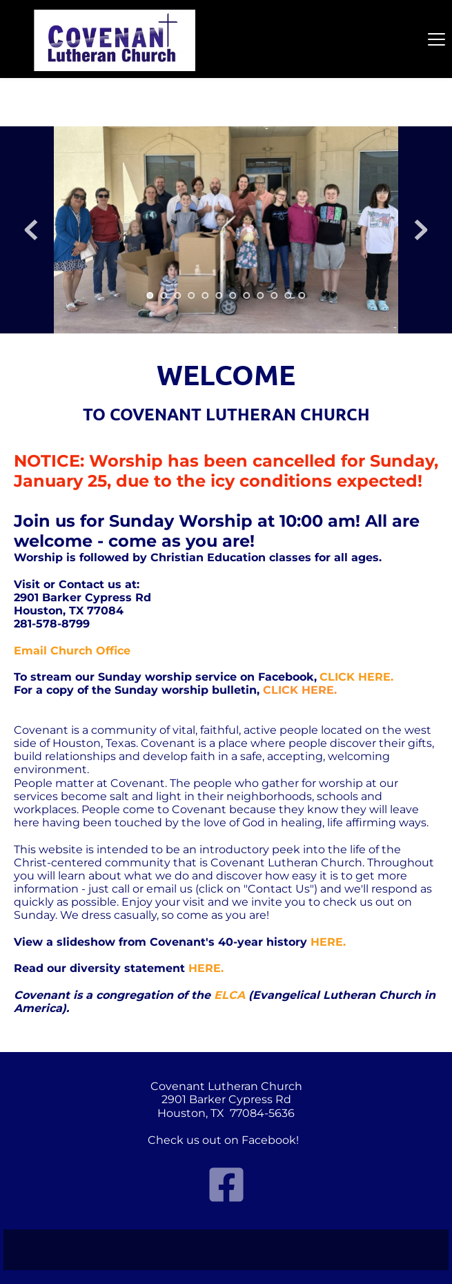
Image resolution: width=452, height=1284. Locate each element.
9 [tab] (260, 295)
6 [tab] (219, 295)
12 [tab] (302, 295)
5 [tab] (205, 295)
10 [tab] (274, 295)
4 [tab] (191, 295)
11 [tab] (288, 295)
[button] (436, 39)
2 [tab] (164, 295)
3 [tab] (178, 295)
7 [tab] (233, 295)
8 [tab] (247, 295)
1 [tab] (150, 295)
